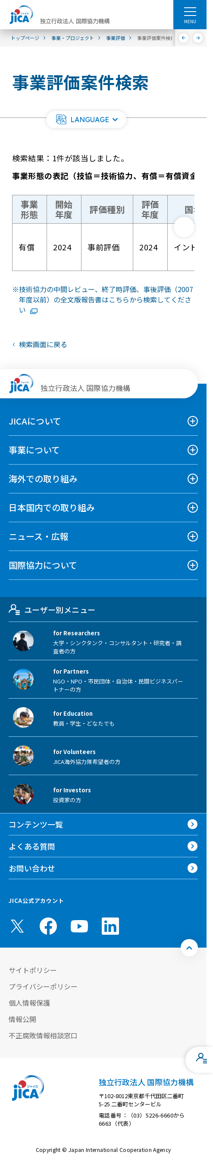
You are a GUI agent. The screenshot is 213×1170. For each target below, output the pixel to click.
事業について (34, 449)
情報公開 (22, 1019)
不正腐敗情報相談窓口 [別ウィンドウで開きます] (43, 1035)
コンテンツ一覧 (36, 824)
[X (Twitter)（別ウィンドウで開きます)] (17, 926)
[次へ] (198, 37)
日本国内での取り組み (52, 507)
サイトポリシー (33, 970)
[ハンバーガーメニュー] (190, 11)
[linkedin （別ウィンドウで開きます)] (110, 926)
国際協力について (43, 565)
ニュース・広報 (39, 536)
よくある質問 (32, 846)
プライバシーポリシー (43, 986)
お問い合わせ (32, 868)
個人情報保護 (29, 1003)
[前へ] (184, 37)
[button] (86, 119)
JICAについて (35, 421)
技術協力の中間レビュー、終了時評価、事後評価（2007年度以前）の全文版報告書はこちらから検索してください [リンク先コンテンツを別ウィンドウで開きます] (106, 299)
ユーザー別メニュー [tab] (52, 609)
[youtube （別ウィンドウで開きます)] (79, 926)
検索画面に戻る (43, 344)
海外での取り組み (43, 478)
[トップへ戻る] (189, 947)
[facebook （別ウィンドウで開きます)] (48, 926)
